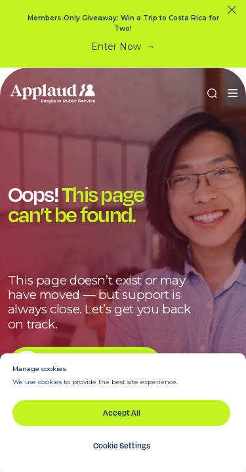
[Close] (231, 10)
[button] (233, 93)
